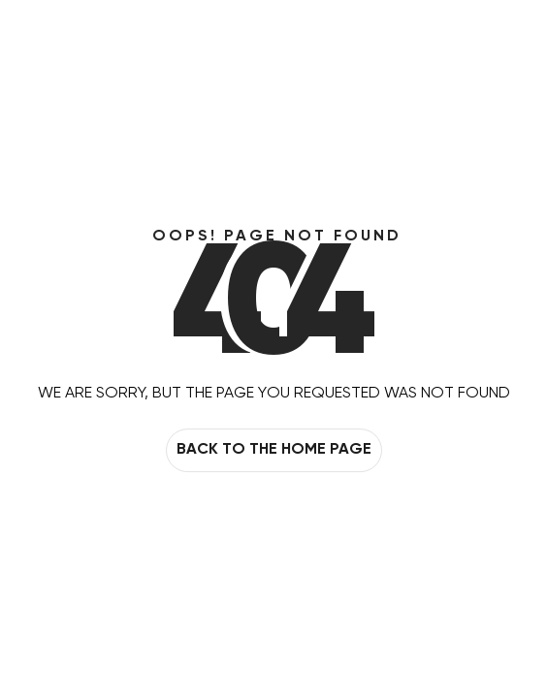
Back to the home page (274, 450)
